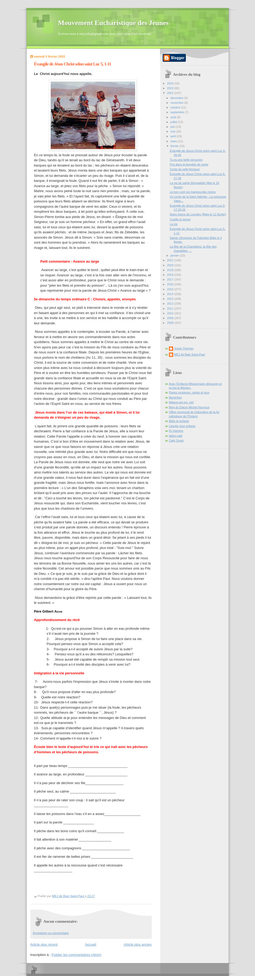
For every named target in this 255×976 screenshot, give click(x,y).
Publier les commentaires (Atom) (76, 955)
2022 (170, 92)
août (174, 117)
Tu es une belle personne (186, 159)
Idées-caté (176, 435)
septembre (178, 112)
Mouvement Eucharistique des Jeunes (113, 23)
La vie (173, 224)
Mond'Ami (175, 397)
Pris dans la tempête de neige (189, 164)
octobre (176, 107)
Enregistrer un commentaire (51, 933)
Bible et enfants (179, 421)
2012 (170, 303)
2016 (170, 284)
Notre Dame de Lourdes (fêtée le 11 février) (198, 214)
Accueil (90, 944)
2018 (170, 274)
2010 (170, 313)
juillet (174, 122)
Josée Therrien (183, 348)
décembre (177, 98)
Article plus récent (44, 944)
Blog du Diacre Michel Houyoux (189, 407)
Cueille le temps (180, 219)
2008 (170, 322)
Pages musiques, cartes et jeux (189, 392)
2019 (170, 270)
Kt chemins (176, 430)
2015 (170, 289)
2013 (170, 298)
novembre (177, 102)
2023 (170, 88)
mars (174, 141)
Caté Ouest (176, 440)
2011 (170, 308)
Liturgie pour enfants (182, 426)
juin (173, 126)
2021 (170, 260)
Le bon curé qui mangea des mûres (193, 191)
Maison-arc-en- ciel (181, 402)
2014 (170, 294)
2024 (170, 83)
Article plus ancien (138, 944)
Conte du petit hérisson (185, 169)
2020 (170, 265)
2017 (170, 279)
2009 (170, 318)
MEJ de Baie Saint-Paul (189, 354)
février (175, 146)
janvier (175, 255)
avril (174, 136)
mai (173, 131)
